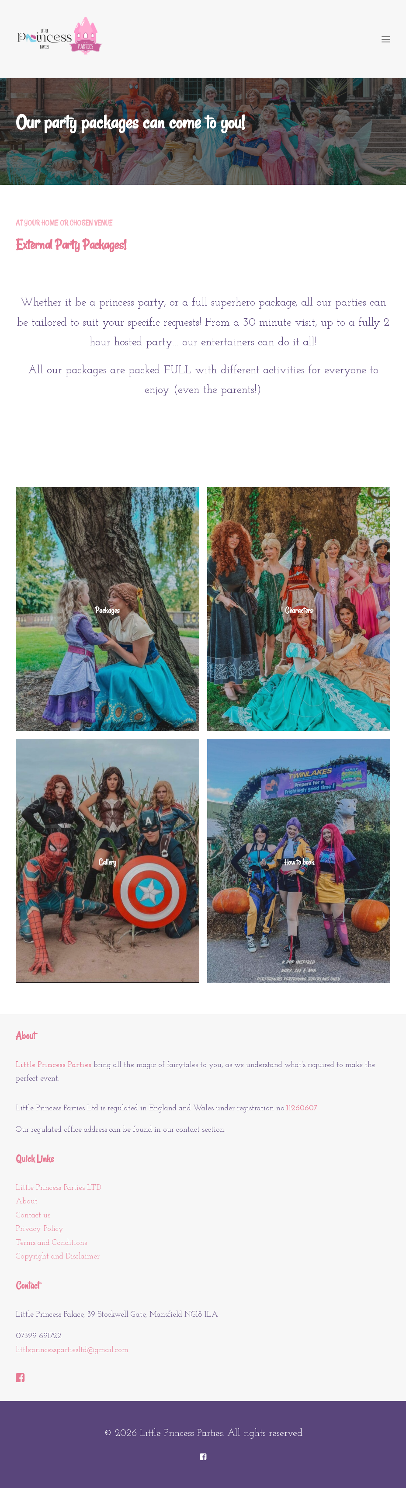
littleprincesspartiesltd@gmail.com (72, 1350)
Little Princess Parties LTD (58, 1188)
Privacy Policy (39, 1229)
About (27, 1201)
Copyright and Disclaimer (58, 1256)
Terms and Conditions (51, 1243)
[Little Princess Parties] (60, 39)
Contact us (33, 1215)
